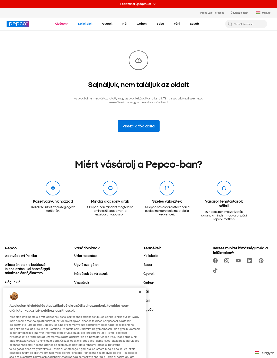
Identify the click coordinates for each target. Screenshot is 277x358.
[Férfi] (146, 300)
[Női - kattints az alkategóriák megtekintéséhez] (124, 24)
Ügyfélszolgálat (239, 12)
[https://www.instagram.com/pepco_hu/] (227, 260)
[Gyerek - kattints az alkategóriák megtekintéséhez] (107, 24)
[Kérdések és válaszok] (91, 273)
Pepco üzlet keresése (212, 12)
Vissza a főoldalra (139, 125)
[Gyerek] (149, 273)
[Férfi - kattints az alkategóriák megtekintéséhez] (176, 24)
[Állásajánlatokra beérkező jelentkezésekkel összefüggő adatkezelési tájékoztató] (34, 268)
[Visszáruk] (81, 282)
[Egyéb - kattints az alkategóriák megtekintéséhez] (194, 24)
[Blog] (77, 291)
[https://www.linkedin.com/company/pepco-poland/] (250, 260)
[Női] (146, 291)
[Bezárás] (139, 299)
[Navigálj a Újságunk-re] (62, 24)
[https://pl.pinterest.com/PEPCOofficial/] (262, 260)
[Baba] (147, 264)
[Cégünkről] (13, 282)
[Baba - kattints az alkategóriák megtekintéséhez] (160, 24)
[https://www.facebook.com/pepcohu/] (216, 260)
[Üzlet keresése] (85, 255)
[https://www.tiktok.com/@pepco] (216, 270)
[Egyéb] (148, 309)
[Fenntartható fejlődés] (21, 291)
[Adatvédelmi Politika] (21, 255)
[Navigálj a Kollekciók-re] (85, 24)
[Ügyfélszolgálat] (86, 264)
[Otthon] (148, 282)
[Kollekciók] (151, 255)
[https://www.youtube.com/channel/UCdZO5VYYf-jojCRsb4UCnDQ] (239, 260)
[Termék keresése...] (249, 23)
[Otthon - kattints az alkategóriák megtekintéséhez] (141, 24)
